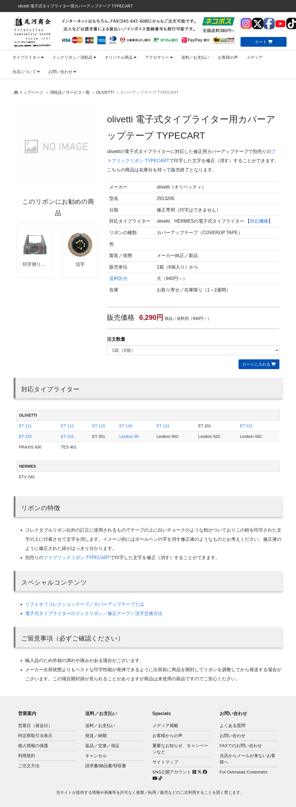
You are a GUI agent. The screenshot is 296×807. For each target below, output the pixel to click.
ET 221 (246, 426)
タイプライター (28, 57)
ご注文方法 (28, 765)
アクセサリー (159, 57)
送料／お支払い (195, 57)
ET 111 (25, 426)
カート (264, 42)
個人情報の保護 (33, 745)
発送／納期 (96, 735)
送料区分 (118, 278)
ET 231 (67, 436)
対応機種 (259, 221)
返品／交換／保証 (102, 745)
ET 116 (125, 426)
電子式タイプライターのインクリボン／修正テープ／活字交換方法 (93, 613)
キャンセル (96, 755)
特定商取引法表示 (35, 735)
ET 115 (98, 426)
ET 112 (67, 426)
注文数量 (116, 339)
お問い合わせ (62, 71)
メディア (255, 57)
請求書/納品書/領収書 (105, 765)
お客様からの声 (167, 735)
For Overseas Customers (244, 771)
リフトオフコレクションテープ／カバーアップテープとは (84, 604)
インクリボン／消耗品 (74, 57)
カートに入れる (259, 364)
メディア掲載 (165, 725)
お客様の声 (228, 57)
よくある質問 (232, 725)
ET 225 (25, 436)
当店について (26, 71)
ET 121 (162, 426)
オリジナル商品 (120, 57)
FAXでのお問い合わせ (241, 745)
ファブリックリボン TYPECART (76, 557)
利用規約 (26, 755)
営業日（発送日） (35, 725)
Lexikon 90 (129, 436)
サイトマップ (165, 761)
